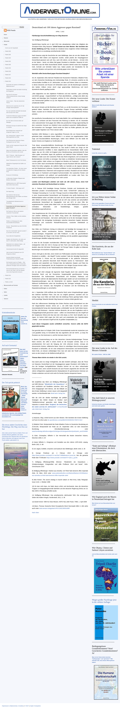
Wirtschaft (6, 41)
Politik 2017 (8, 74)
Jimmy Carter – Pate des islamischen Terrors (15, 101)
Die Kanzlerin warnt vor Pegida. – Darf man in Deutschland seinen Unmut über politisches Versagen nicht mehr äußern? (16, 264)
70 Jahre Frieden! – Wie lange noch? (15, 188)
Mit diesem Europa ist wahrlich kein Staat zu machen (16, 126)
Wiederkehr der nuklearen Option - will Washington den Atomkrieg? (15, 244)
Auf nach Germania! (9, 345)
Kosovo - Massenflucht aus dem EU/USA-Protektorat (16, 226)
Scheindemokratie (8, 313)
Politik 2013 (8, 278)
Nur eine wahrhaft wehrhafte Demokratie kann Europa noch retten (16, 111)
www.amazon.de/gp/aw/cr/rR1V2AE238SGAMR (54, 508)
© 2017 (26, 706)
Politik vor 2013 (9, 282)
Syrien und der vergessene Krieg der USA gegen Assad (16, 146)
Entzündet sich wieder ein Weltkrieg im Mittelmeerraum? (15, 85)
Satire (5, 292)
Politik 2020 (8, 64)
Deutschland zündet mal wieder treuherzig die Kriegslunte (16, 90)
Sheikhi (95, 300)
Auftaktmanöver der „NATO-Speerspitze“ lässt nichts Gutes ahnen (16, 184)
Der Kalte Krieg (10, 191)
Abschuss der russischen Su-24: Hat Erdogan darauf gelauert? (15, 106)
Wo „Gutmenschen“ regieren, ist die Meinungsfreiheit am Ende (15, 136)
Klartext (6, 38)
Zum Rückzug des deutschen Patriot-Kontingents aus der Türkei (15, 141)
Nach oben (35, 512)
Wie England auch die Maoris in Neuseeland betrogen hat (104, 498)
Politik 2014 (8, 275)
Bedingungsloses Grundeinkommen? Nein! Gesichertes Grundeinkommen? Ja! (105, 649)
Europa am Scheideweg (12, 175)
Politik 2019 (8, 68)
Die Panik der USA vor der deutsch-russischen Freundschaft (15, 212)
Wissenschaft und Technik (11, 285)
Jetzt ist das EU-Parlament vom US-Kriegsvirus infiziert (15, 253)
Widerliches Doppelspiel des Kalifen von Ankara (16, 164)
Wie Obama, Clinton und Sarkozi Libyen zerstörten (102, 549)
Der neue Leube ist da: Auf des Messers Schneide (104, 349)
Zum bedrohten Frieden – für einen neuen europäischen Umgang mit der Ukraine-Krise (16, 170)
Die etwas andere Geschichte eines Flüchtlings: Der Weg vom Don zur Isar (14, 427)
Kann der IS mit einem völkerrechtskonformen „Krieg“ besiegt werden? (15, 96)
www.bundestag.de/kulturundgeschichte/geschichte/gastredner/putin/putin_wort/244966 (60, 431)
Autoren (6, 298)
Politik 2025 (8, 54)
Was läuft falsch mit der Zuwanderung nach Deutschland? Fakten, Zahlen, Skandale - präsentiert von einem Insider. (24, 358)
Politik (5, 44)
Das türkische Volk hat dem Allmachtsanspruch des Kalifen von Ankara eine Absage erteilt (16, 196)
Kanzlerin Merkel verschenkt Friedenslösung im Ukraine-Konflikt (14, 258)
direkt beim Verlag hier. (58, 393)
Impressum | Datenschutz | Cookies (12, 706)
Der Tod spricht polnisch (11, 383)
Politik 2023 (8, 61)
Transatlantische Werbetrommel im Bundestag (14, 202)
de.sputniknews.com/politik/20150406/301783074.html (65, 420)
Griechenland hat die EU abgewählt (15, 249)
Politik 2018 (8, 71)
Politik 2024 (8, 58)
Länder (6, 295)
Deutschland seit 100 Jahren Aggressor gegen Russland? (16, 207)
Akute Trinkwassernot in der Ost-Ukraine (16, 160)
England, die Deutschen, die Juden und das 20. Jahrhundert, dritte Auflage (16, 240)
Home (5, 34)
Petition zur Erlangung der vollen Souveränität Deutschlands (14, 221)
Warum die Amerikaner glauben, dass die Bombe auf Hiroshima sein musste (16, 151)
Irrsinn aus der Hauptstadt (11, 48)
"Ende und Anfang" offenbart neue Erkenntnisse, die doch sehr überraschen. (104, 448)
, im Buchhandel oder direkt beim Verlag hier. (49, 407)
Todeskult (96, 149)
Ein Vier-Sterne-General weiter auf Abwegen (14, 121)
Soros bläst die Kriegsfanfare (13, 236)
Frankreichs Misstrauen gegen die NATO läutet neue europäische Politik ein (16, 116)
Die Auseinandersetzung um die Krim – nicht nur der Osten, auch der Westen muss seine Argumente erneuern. (15, 270)
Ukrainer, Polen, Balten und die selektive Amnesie (16, 217)
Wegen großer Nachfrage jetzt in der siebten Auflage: (104, 601)
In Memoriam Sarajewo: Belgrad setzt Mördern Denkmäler (15, 179)
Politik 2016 (8, 78)
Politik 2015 (8, 81)
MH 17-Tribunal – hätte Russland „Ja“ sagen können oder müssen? (15, 156)
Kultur (5, 288)
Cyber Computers (35, 706)
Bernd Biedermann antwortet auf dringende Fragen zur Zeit (14, 131)
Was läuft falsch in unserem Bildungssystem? (103, 399)
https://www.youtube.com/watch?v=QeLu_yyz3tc (62, 457)
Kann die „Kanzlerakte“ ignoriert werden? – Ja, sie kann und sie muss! (16, 231)
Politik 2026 (8, 51)
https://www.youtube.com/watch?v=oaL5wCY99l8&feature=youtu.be (53, 455)
